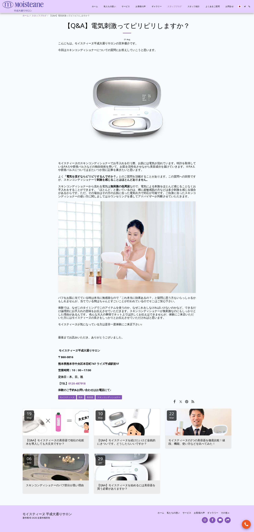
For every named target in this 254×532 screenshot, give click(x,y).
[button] (245, 6)
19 (29, 415)
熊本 (81, 397)
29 (100, 460)
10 (100, 415)
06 (29, 460)
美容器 (90, 397)
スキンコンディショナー (108, 397)
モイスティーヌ (67, 397)
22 (172, 415)
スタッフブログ (39, 15)
